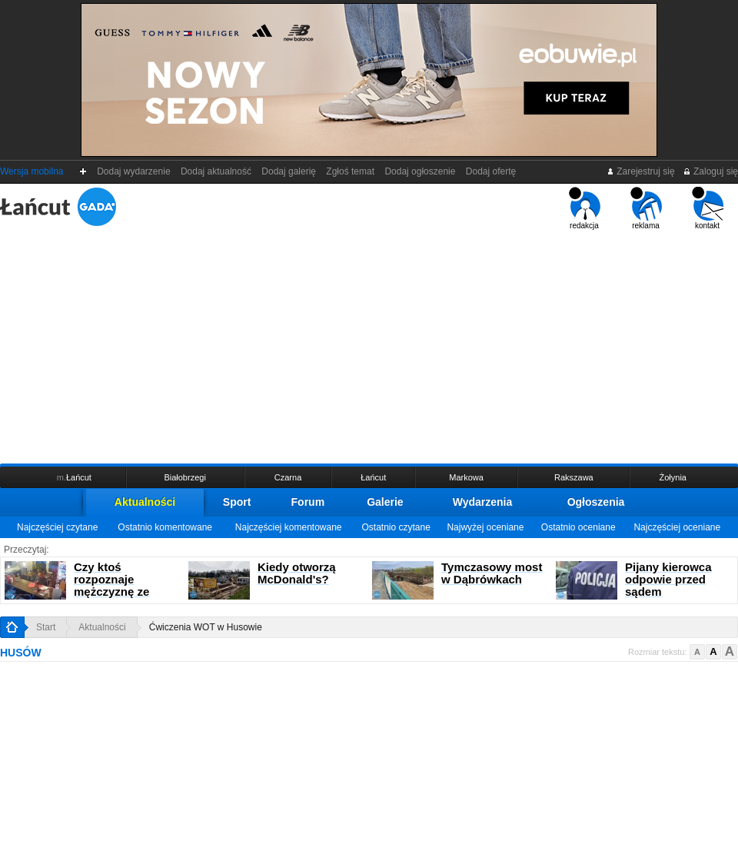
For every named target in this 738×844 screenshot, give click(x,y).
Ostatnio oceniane (578, 527)
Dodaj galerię (289, 171)
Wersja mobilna (31, 171)
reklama (646, 208)
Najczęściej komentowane (288, 527)
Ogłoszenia (596, 502)
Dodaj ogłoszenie (420, 171)
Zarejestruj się (641, 171)
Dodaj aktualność (215, 171)
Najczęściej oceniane (676, 527)
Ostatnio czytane (395, 527)
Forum (308, 502)
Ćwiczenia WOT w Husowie (205, 627)
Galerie (385, 502)
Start (45, 627)
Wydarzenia (483, 502)
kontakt (707, 208)
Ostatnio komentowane (165, 527)
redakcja (584, 208)
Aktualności (145, 502)
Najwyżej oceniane (485, 527)
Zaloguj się (710, 171)
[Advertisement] (369, 345)
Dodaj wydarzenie (134, 171)
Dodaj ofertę (490, 171)
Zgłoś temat (350, 171)
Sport (237, 502)
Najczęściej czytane (57, 527)
